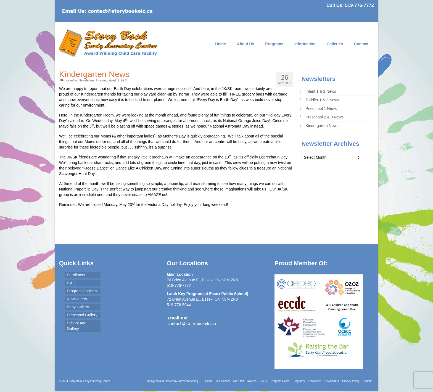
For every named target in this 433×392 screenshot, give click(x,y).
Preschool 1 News (321, 108)
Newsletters (86, 80)
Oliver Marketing (188, 381)
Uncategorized (106, 80)
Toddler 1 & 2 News (322, 100)
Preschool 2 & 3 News (325, 117)
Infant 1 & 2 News (321, 91)
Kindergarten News (322, 125)
